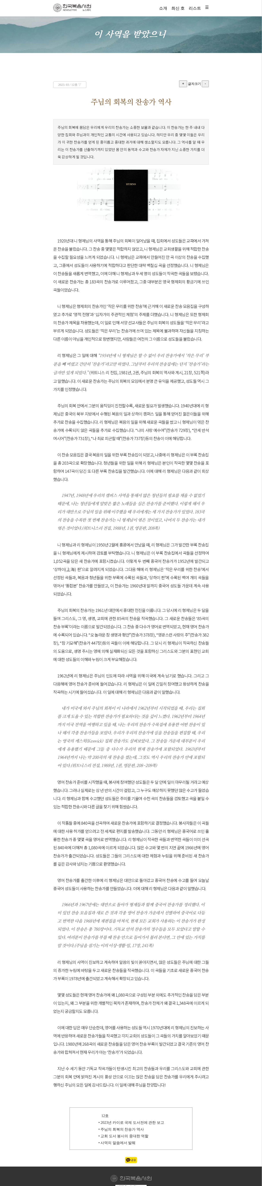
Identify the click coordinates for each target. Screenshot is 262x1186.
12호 (105, 1116)
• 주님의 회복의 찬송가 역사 (121, 1129)
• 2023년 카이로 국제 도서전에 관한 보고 (131, 1123)
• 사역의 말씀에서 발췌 (117, 1143)
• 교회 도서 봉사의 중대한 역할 (123, 1136)
